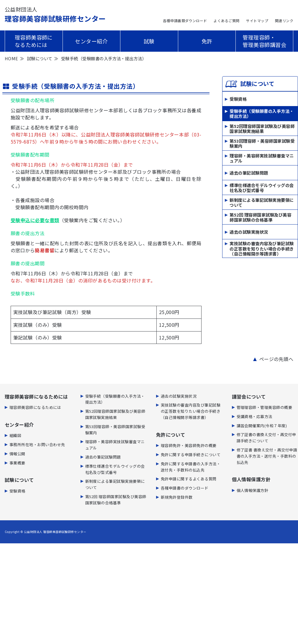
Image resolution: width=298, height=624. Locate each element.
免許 (207, 41)
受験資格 (238, 98)
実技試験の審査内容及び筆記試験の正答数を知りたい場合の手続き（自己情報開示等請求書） (262, 248)
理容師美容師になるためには (34, 40)
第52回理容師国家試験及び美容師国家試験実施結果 (262, 129)
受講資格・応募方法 (254, 416)
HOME (11, 58)
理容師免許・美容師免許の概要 (189, 445)
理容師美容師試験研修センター (55, 14)
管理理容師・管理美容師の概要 (264, 407)
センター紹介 (91, 41)
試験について (40, 58)
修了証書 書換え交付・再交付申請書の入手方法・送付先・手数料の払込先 (267, 456)
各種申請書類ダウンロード (185, 20)
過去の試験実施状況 (249, 231)
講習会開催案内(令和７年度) (262, 425)
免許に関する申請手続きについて (190, 454)
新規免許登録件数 (177, 497)
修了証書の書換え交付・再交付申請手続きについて (266, 437)
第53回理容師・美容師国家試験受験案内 (262, 143)
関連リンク (284, 20)
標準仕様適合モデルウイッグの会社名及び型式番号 (262, 188)
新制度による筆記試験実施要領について (262, 202)
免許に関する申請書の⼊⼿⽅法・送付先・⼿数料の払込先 (190, 467)
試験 (149, 41)
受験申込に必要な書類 (35, 220)
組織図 (15, 435)
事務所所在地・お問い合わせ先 (37, 444)
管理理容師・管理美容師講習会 (264, 40)
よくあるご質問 (226, 20)
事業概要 (17, 463)
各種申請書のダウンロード (185, 488)
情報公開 (17, 453)
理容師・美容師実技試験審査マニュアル (262, 158)
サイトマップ (257, 20)
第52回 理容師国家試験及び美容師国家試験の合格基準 (260, 217)
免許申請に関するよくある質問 (189, 479)
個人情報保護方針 (252, 490)
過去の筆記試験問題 (249, 172)
